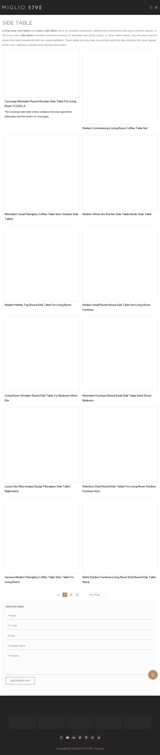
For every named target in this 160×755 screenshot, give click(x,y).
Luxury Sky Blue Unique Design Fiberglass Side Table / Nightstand (38, 489)
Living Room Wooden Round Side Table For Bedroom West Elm (41, 398)
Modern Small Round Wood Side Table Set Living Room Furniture (116, 307)
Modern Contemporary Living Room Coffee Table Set (115, 128)
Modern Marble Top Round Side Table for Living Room (38, 305)
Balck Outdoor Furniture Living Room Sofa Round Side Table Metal (119, 579)
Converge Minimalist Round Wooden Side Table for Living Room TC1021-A (40, 104)
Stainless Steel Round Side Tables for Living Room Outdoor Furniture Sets (119, 489)
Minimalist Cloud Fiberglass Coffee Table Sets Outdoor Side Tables (41, 216)
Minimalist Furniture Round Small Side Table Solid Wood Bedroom (116, 398)
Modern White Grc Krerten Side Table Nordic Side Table (117, 214)
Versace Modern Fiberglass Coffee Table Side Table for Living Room (39, 579)
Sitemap (99, 748)
